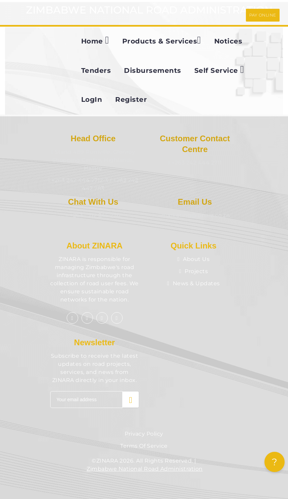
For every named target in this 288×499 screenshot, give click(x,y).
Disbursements (152, 70)
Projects (193, 271)
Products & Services (161, 40)
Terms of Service (144, 446)
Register (131, 99)
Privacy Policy (144, 434)
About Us (194, 259)
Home (95, 40)
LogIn (91, 99)
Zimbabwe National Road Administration (144, 469)
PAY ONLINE (262, 15)
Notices (228, 41)
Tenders (96, 70)
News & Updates (193, 283)
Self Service (219, 69)
